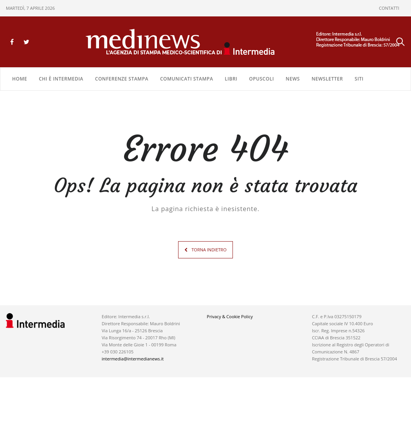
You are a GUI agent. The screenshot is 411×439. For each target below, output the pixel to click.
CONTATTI (389, 8)
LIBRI (231, 78)
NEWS (293, 78)
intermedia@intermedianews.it (133, 359)
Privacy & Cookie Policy (229, 316)
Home (19, 78)
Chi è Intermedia (61, 78)
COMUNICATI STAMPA (186, 78)
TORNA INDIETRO (208, 250)
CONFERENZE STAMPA (121, 78)
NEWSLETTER (327, 78)
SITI (359, 78)
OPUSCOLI (261, 78)
